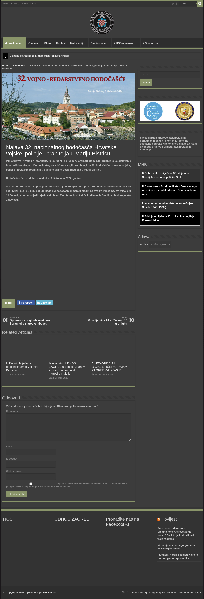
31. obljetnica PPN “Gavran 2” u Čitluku (106, 320)
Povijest (169, 519)
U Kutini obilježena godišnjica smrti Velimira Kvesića (39, 55)
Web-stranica (14, 471)
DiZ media (49, 592)
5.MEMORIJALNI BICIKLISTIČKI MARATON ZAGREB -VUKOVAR (110, 367)
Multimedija (77, 43)
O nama (33, 43)
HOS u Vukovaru (125, 43)
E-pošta (11, 458)
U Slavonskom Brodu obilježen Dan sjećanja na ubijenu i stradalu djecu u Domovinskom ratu (169, 190)
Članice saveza (100, 43)
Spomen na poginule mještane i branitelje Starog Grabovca (30, 320)
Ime (9, 446)
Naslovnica (13, 43)
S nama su (150, 43)
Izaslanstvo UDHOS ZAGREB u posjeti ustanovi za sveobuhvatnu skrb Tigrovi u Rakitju (67, 368)
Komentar (12, 411)
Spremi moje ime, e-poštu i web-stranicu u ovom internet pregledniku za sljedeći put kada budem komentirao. (66, 485)
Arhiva (144, 244)
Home (5, 65)
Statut (48, 43)
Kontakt (61, 43)
